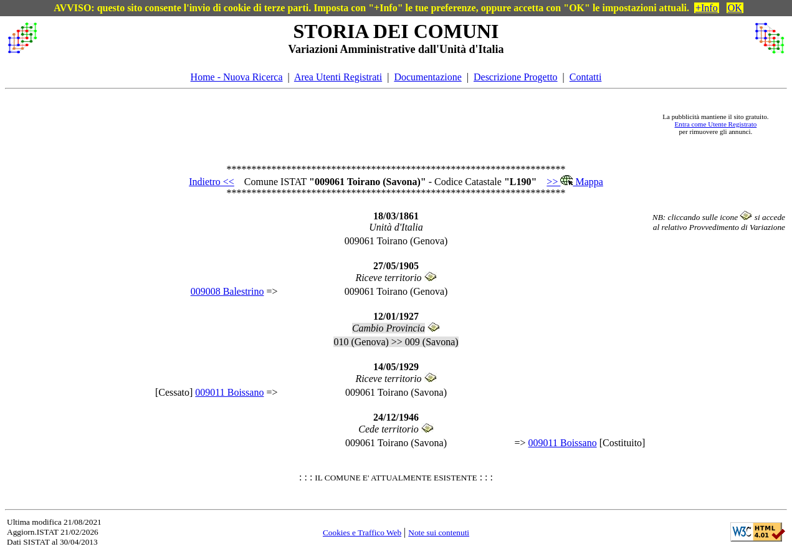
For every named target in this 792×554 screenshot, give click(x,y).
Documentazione (427, 77)
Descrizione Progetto (516, 77)
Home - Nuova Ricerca (237, 77)
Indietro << (211, 181)
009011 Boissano (229, 392)
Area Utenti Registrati (338, 77)
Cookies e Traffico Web (362, 532)
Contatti (586, 77)
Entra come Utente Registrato (716, 124)
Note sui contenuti (438, 532)
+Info (706, 7)
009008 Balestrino (227, 291)
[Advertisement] (347, 124)
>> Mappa (574, 181)
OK (735, 7)
